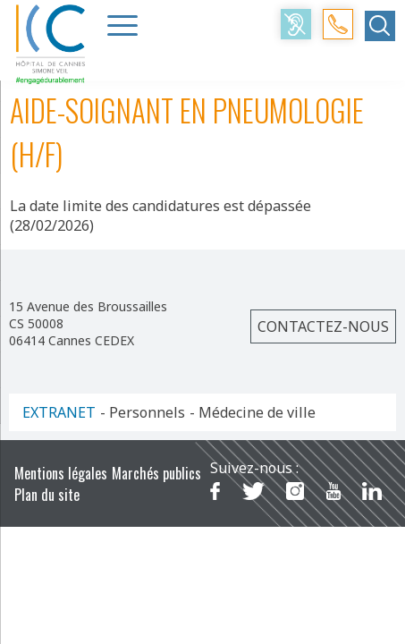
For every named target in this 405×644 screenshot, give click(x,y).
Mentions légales (60, 473)
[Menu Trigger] (122, 25)
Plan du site (47, 494)
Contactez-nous (323, 326)
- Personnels (142, 412)
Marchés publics (156, 473)
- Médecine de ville (253, 412)
